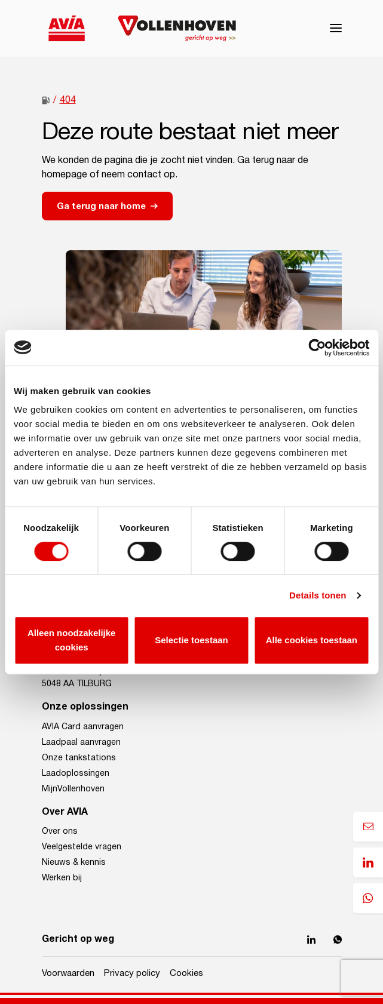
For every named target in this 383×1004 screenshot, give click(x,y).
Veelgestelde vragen (81, 846)
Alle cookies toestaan (311, 640)
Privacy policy (132, 973)
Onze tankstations (79, 757)
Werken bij (62, 878)
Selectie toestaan (191, 640)
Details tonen (317, 595)
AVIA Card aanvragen (83, 726)
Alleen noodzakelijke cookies (71, 640)
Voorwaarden (68, 973)
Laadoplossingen (75, 773)
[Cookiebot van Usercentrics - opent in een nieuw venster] (317, 348)
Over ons (60, 831)
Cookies (186, 973)
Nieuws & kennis (74, 862)
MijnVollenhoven (73, 789)
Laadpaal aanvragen (81, 742)
